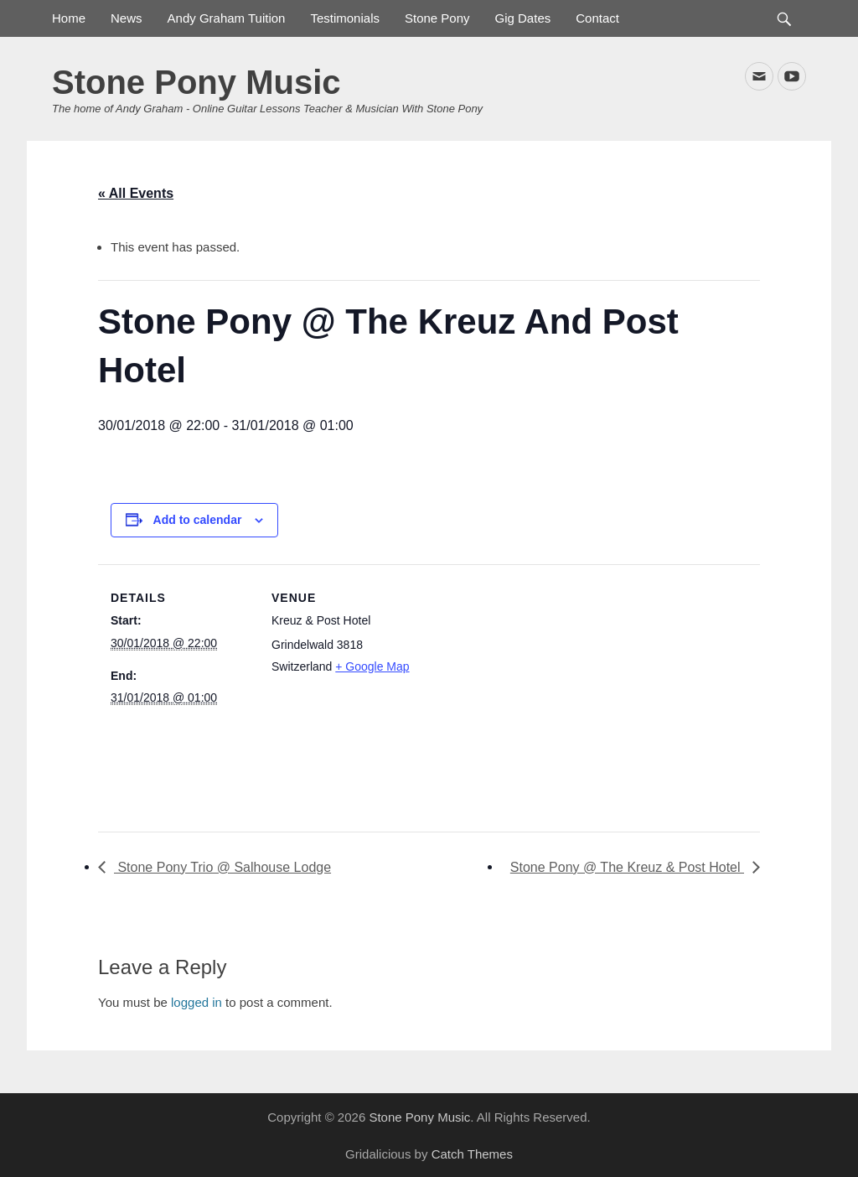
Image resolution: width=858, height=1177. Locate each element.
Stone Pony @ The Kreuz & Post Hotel (627, 867)
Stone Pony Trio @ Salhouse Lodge (222, 867)
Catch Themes (472, 1154)
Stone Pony (437, 18)
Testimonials (345, 18)
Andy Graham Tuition (227, 18)
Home (68, 18)
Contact (597, 18)
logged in (196, 1002)
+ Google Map (372, 666)
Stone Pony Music (196, 82)
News (126, 18)
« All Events (135, 193)
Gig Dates (523, 18)
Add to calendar (197, 519)
